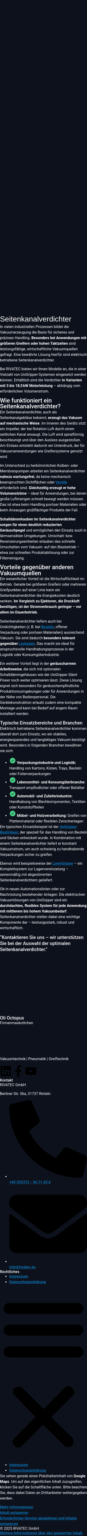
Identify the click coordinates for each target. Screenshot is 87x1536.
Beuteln (47, 627)
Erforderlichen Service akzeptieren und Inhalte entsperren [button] (38, 1521)
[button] (43, 1373)
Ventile (61, 482)
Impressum (18, 1276)
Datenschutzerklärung (27, 1282)
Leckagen (27, 643)
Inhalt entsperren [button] (14, 1512)
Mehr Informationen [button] (16, 1507)
